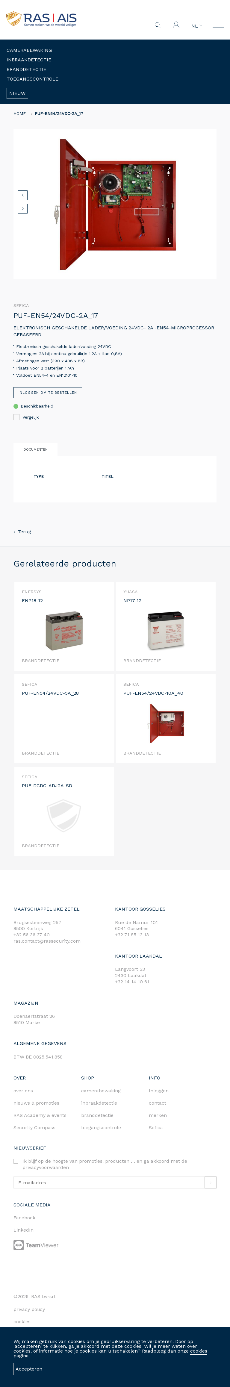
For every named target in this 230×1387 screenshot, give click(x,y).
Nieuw (17, 93)
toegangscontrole (101, 1127)
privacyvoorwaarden (45, 1167)
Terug (22, 531)
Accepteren (29, 1369)
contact (157, 1103)
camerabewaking (101, 1091)
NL (196, 26)
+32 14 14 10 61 (132, 982)
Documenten (35, 449)
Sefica (156, 1127)
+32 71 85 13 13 (132, 935)
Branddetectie (26, 69)
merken (158, 1115)
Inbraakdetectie (29, 60)
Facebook (24, 1218)
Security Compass (34, 1127)
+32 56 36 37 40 (31, 935)
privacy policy (29, 1309)
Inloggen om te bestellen (48, 392)
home (19, 113)
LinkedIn (23, 1230)
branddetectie (97, 1115)
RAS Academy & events (39, 1115)
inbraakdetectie (99, 1103)
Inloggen (159, 1091)
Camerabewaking (29, 50)
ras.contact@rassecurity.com (47, 941)
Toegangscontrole (32, 79)
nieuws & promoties (36, 1103)
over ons (23, 1091)
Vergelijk (26, 417)
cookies (198, 1351)
